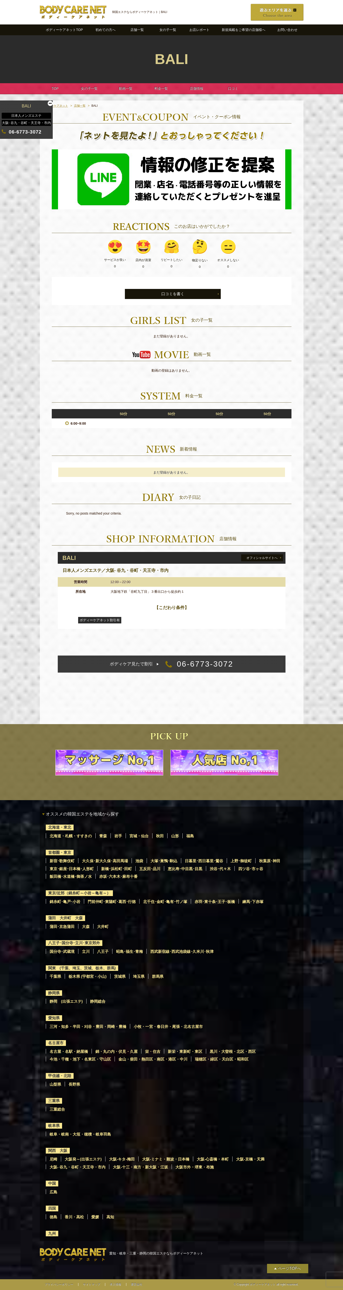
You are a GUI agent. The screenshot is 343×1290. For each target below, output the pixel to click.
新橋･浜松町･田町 (116, 869)
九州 (52, 1233)
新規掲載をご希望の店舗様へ (243, 30)
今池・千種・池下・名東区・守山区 (80, 1059)
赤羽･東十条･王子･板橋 (215, 902)
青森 (103, 836)
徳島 (53, 1217)
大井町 (103, 927)
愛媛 (95, 1217)
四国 (52, 1208)
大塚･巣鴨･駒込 (164, 861)
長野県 (74, 1084)
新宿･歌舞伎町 (62, 861)
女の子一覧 (167, 30)
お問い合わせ (287, 30)
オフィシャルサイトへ (262, 558)
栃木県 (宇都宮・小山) (88, 976)
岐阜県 (54, 1126)
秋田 (160, 836)
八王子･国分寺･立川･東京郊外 (74, 943)
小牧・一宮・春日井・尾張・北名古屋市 (168, 1027)
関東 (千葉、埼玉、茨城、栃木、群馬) (82, 968)
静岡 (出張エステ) (66, 1001)
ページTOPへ (289, 1268)
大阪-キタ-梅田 (122, 1159)
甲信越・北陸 (59, 1076)
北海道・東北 (59, 827)
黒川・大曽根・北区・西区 (233, 1052)
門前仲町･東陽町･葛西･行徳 (112, 902)
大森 (86, 927)
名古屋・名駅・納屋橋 (69, 1052)
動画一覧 (125, 88)
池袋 (139, 861)
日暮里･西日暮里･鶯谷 (204, 861)
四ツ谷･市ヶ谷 (250, 869)
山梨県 (55, 1084)
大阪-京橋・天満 (250, 1159)
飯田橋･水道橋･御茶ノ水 (71, 876)
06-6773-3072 (171, 664)
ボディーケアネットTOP (64, 30)
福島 (190, 836)
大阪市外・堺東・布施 (194, 1167)
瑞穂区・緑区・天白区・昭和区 (222, 1059)
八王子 (103, 952)
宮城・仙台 (139, 836)
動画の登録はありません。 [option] (171, 370)
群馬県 (157, 976)
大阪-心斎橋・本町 (213, 1159)
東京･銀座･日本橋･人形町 (72, 869)
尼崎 (53, 1159)
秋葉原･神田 (269, 861)
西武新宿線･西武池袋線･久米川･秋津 (182, 952)
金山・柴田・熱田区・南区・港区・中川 (152, 1059)
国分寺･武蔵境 (62, 952)
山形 (175, 836)
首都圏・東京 (59, 852)
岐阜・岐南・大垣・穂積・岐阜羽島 (80, 1134)
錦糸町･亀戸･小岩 (65, 902)
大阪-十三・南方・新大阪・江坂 (140, 1167)
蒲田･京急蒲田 (62, 927)
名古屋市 (56, 1043)
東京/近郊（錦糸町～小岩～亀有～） (79, 893)
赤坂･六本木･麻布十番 (118, 876)
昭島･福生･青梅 (129, 952)
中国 (52, 1183)
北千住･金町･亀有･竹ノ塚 (165, 902)
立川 (86, 952)
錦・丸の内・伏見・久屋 (116, 1052)
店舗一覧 (137, 30)
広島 (53, 1192)
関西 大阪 (57, 1151)
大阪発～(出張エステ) (83, 1159)
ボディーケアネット (55, 105)
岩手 (118, 836)
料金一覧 (161, 88)
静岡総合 (97, 1001)
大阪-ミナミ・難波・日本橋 (165, 1159)
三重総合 (57, 1109)
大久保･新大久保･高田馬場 (105, 861)
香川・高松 (74, 1217)
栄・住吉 (152, 1052)
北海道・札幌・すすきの (71, 836)
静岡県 (54, 993)
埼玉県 (139, 976)
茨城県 (120, 976)
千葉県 (55, 976)
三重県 (54, 1101)
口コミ (233, 88)
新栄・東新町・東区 (185, 1052)
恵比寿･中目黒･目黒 (185, 869)
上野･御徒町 (241, 861)
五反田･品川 (149, 869)
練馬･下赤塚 (252, 902)
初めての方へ (105, 30)
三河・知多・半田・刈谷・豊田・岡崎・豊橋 (88, 1027)
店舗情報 (196, 88)
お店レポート (199, 30)
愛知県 (54, 1018)
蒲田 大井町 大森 (65, 918)
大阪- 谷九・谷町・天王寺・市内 (78, 1167)
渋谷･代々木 (220, 869)
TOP (55, 88)
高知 (110, 1217)
